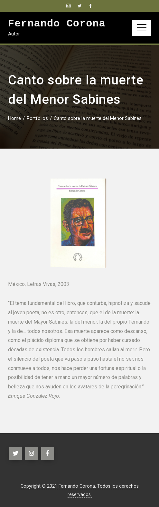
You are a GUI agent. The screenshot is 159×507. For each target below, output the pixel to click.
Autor (14, 34)
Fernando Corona (57, 24)
